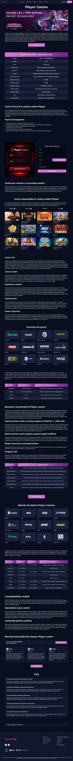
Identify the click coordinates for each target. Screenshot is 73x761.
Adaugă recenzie (61, 642)
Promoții (40, 1)
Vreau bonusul (36, 44)
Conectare (64, 1)
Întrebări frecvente (61, 744)
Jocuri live (28, 208)
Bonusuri (59, 742)
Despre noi (45, 737)
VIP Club (46, 1)
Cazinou (22, 1)
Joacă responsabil (46, 740)
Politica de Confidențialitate (62, 737)
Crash (44, 208)
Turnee (34, 1)
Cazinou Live (28, 1)
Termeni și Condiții (46, 739)
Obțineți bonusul (36, 496)
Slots (61, 208)
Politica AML (59, 740)
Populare (12, 208)
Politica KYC (59, 739)
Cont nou (70, 1)
